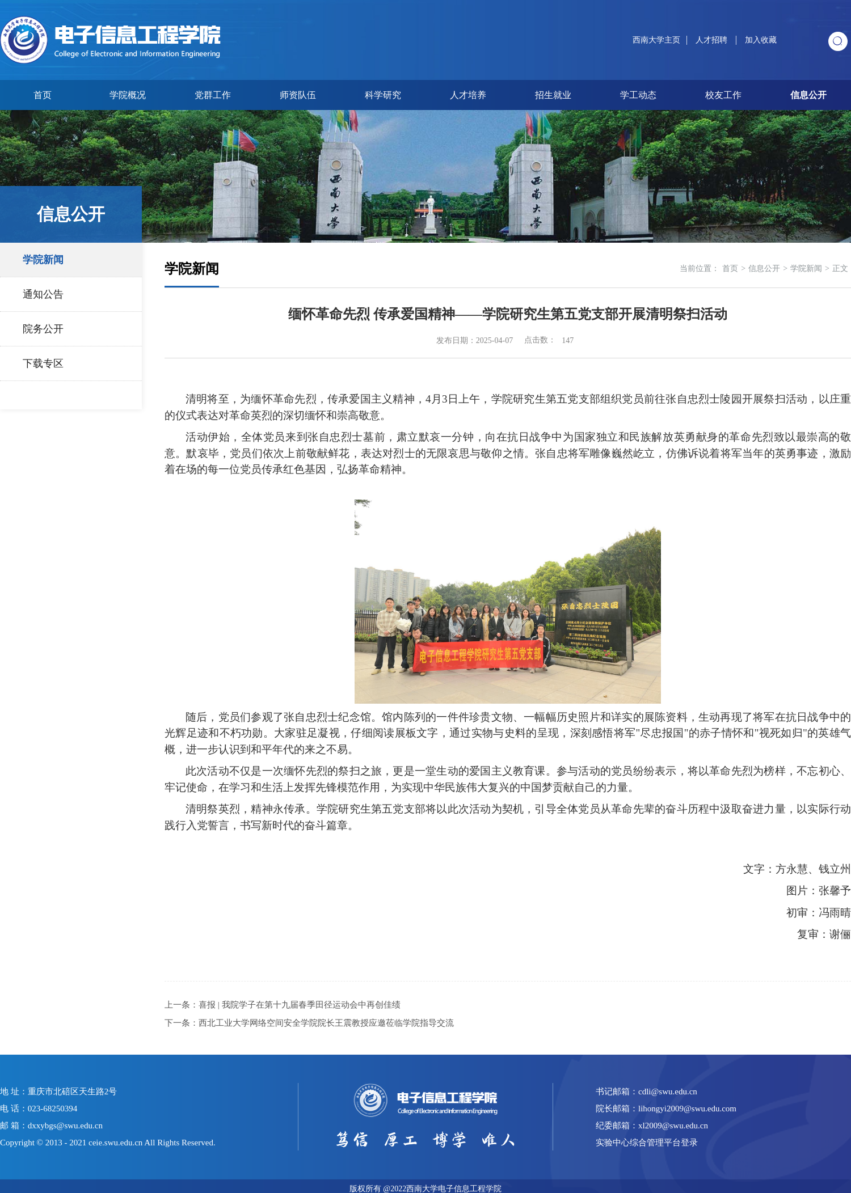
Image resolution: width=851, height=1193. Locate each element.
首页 (42, 95)
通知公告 (43, 294)
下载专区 (43, 363)
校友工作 (723, 95)
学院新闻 (43, 259)
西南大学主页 (656, 40)
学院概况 (127, 95)
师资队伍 (298, 95)
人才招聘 (713, 40)
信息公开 (808, 95)
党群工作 (213, 95)
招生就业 (553, 95)
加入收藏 (761, 40)
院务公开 (43, 329)
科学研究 (383, 95)
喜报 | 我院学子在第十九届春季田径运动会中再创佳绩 (300, 1004)
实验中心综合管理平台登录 (647, 1142)
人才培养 (468, 95)
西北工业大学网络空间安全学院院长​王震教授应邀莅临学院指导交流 (326, 1022)
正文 (840, 268)
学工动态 (638, 95)
